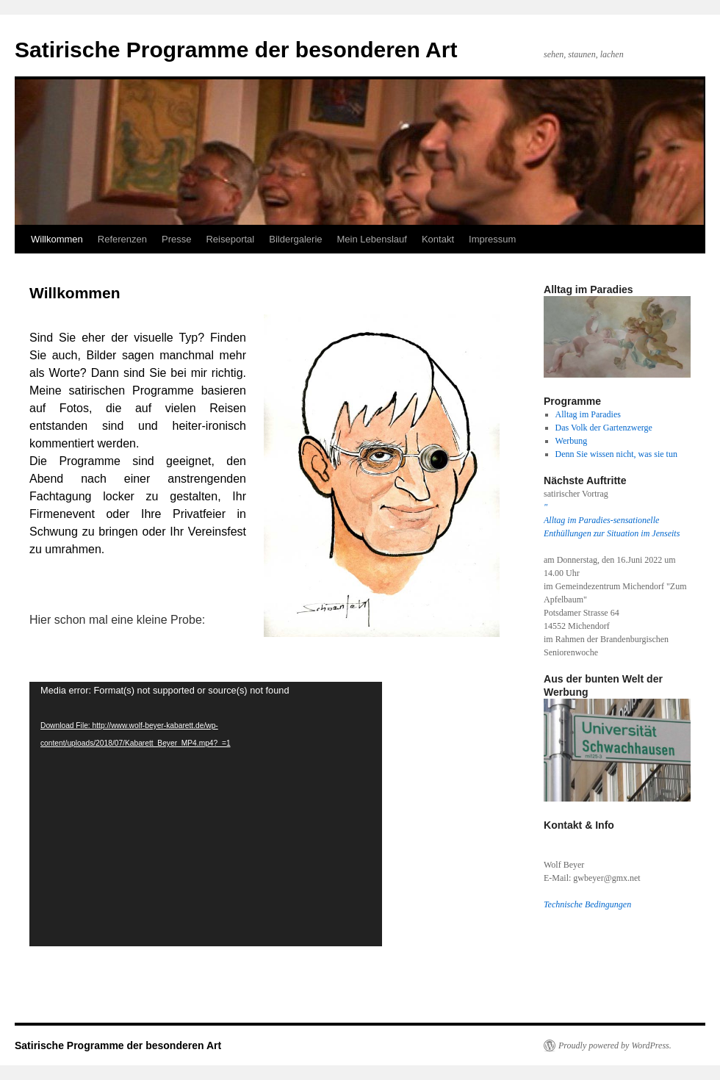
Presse (176, 239)
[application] (205, 814)
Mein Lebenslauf (372, 239)
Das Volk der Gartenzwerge (603, 427)
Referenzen (122, 239)
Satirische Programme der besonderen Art (236, 49)
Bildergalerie (295, 239)
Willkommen (57, 239)
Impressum (492, 239)
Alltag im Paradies (588, 414)
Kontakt (438, 239)
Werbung (571, 441)
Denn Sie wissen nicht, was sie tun (616, 454)
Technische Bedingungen (587, 904)
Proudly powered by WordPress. (615, 1045)
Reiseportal (230, 239)
